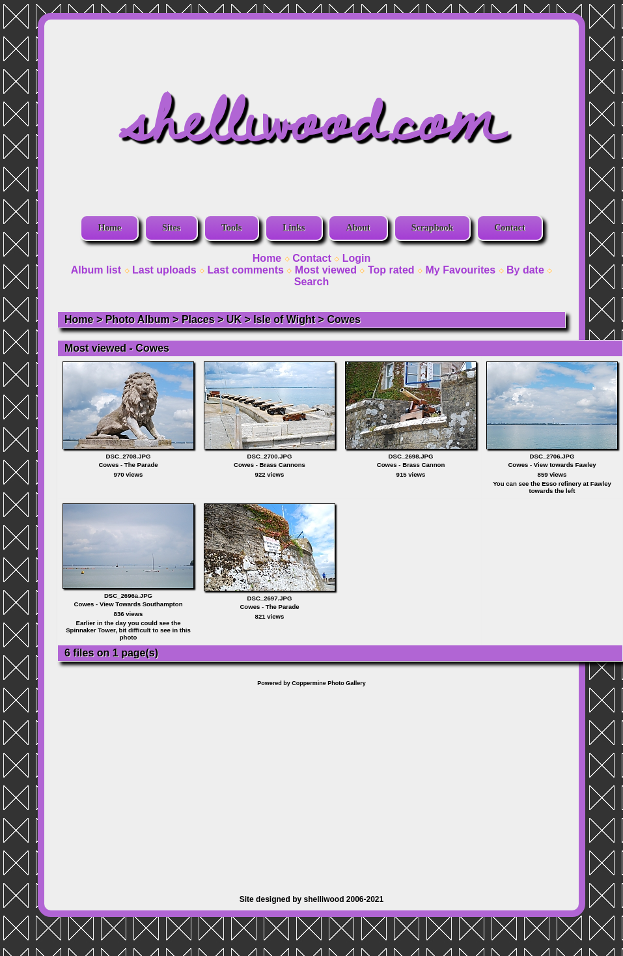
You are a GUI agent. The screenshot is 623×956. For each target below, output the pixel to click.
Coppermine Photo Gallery (329, 683)
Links (294, 227)
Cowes (344, 319)
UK (234, 319)
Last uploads (164, 269)
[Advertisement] (312, 784)
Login (356, 258)
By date (525, 269)
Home (109, 227)
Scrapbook (432, 227)
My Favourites (461, 269)
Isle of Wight (284, 319)
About (358, 227)
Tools (231, 227)
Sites (171, 227)
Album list (96, 269)
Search (311, 281)
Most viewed (326, 269)
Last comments (246, 269)
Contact (509, 227)
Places (198, 319)
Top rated (391, 269)
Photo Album (137, 319)
